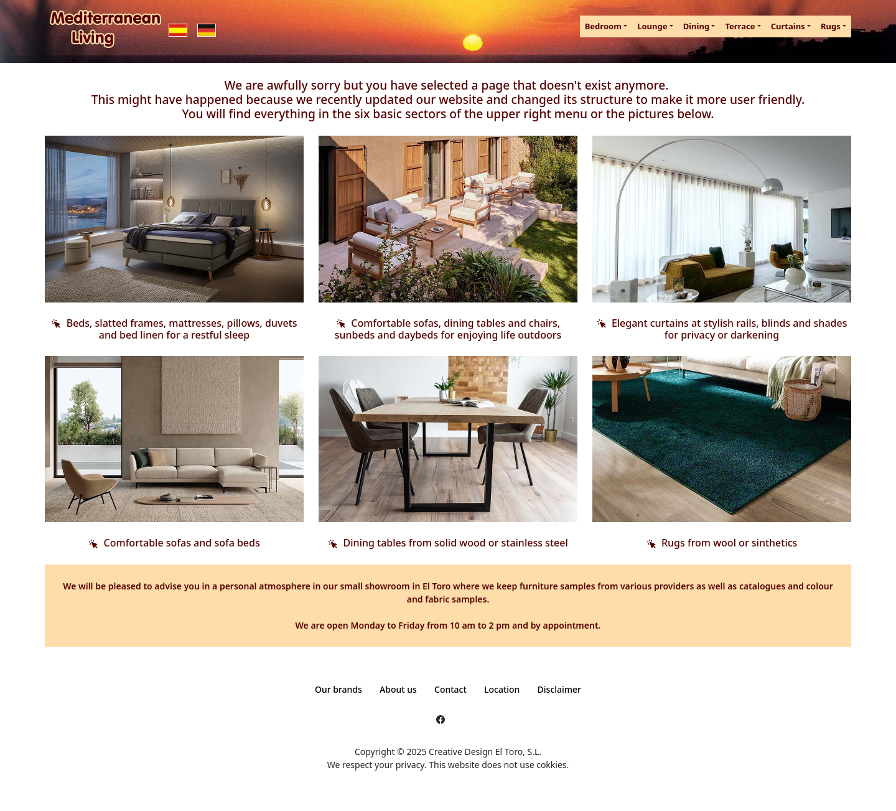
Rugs (831, 26)
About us (398, 689)
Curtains (788, 26)
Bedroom (603, 26)
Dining (696, 26)
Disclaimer (559, 689)
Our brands (338, 689)
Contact (450, 689)
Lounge (652, 26)
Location (502, 689)
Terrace (740, 26)
